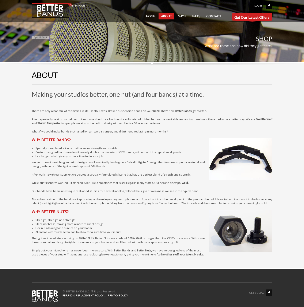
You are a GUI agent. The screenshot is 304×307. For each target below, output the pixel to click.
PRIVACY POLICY (118, 295)
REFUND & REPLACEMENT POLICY (82, 295)
